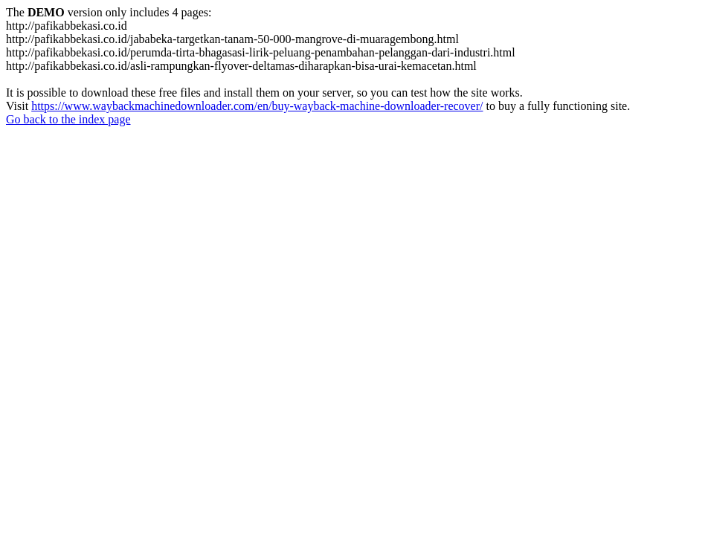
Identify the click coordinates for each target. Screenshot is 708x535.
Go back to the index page (68, 119)
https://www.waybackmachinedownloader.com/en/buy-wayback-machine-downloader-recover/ (257, 106)
